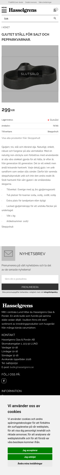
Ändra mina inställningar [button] (30, 463)
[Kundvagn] (54, 10)
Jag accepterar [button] (29, 450)
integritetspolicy (51, 292)
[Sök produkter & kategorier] (27, 18)
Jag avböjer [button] (30, 457)
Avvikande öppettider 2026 (16, 359)
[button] (4, 12)
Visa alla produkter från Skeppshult (21, 138)
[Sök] (54, 18)
